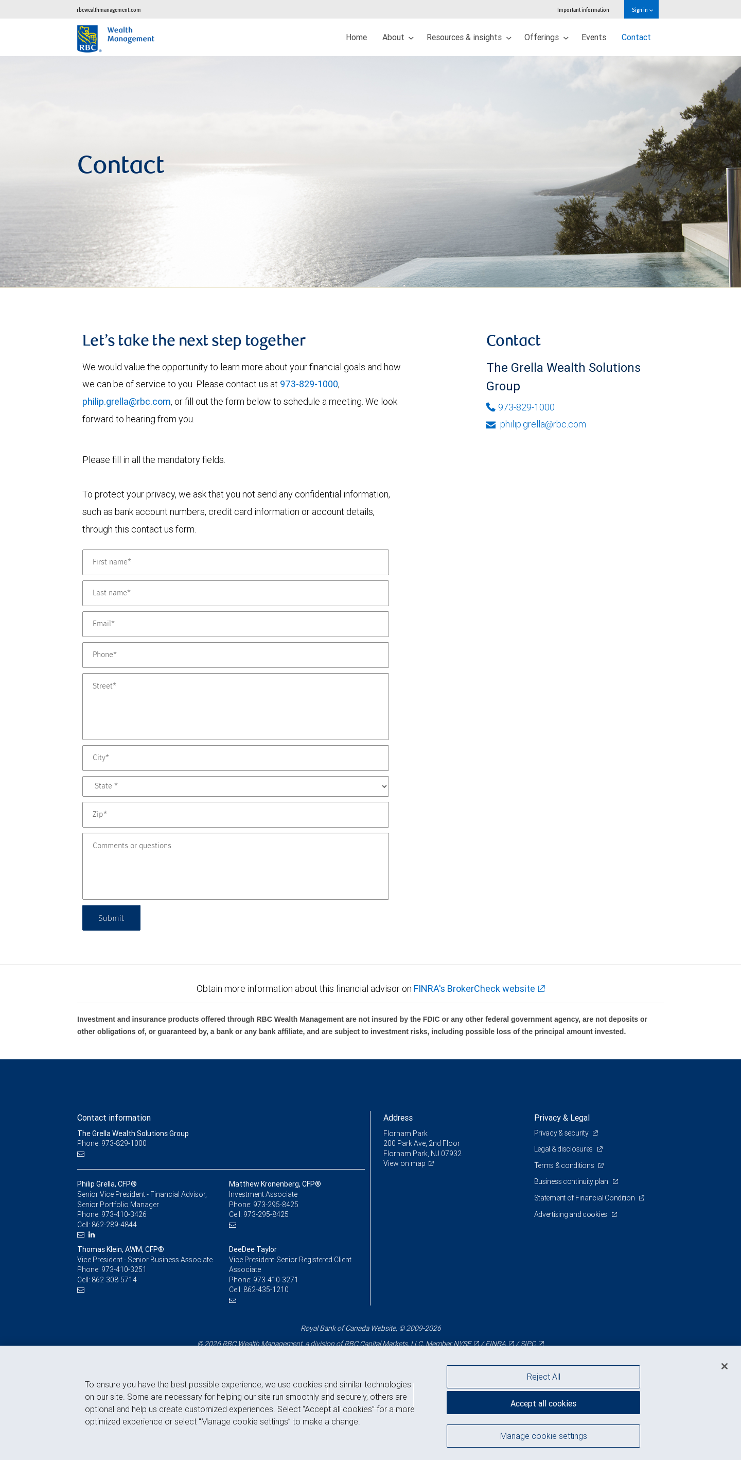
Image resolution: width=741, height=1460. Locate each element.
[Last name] (235, 593)
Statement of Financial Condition (585, 1198)
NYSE (462, 1343)
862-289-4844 (114, 1224)
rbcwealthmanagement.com (109, 9)
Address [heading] (398, 1117)
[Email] (235, 624)
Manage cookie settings (543, 1436)
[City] (235, 758)
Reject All (543, 1376)
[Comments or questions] (235, 866)
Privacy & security (562, 1133)
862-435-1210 (266, 1289)
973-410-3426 (124, 1214)
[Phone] (235, 655)
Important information (583, 9)
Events (593, 37)
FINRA (495, 1343)
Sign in (642, 9)
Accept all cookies (543, 1403)
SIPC (528, 1343)
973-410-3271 (275, 1279)
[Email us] (82, 1154)
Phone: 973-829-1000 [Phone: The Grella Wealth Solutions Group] (112, 1143)
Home (356, 37)
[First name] (235, 562)
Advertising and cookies (571, 1214)
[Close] (724, 1366)
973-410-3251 (124, 1269)
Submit (111, 917)
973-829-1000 (309, 384)
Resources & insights (469, 37)
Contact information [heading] (114, 1117)
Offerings (546, 37)
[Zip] (235, 815)
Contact (636, 37)
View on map (404, 1163)
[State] (235, 786)
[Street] (235, 706)
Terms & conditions (565, 1165)
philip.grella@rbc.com (126, 401)
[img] (370, 172)
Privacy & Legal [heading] (562, 1117)
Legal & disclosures (564, 1149)
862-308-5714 (114, 1279)
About (398, 37)
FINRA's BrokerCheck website (474, 988)
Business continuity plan (572, 1181)
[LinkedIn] (93, 1235)
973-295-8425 (275, 1204)
